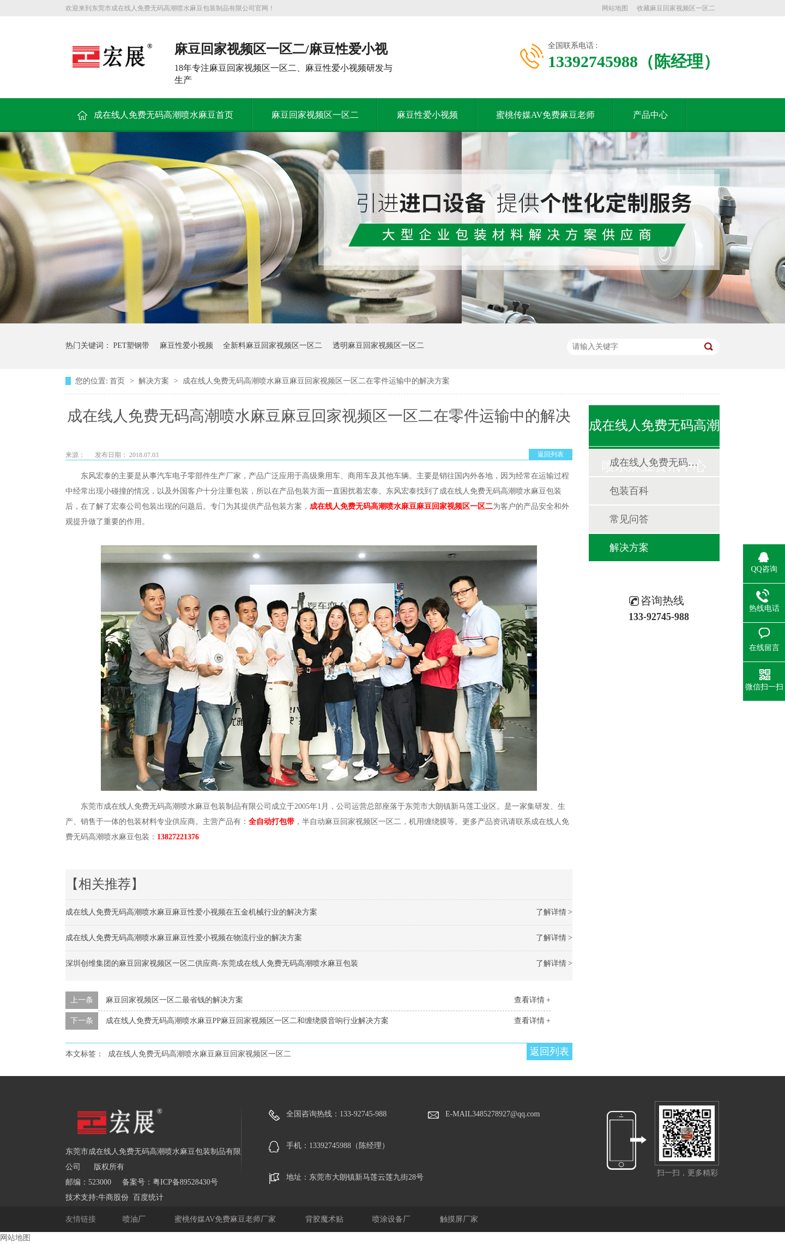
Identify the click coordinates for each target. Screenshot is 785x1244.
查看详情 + (532, 1000)
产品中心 (650, 114)
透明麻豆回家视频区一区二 (378, 345)
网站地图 (615, 8)
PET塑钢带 (131, 345)
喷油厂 (135, 1219)
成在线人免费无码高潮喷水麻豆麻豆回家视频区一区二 (401, 506)
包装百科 (629, 490)
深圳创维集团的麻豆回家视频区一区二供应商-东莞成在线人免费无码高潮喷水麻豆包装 (211, 963)
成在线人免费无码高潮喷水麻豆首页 (163, 114)
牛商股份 (113, 1197)
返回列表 (551, 454)
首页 (118, 381)
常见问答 (629, 519)
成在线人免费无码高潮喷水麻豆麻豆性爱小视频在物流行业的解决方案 (183, 938)
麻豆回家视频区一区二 (315, 114)
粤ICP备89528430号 (185, 1182)
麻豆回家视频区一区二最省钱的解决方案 (174, 1000)
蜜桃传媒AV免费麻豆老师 (545, 114)
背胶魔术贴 (325, 1219)
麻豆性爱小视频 (427, 114)
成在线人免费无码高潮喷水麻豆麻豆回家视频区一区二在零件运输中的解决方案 (316, 381)
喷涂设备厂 (392, 1219)
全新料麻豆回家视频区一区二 (272, 345)
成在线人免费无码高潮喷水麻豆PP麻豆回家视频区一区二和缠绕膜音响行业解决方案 (247, 1021)
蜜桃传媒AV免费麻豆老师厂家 (226, 1219)
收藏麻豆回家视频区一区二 (676, 8)
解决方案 (154, 381)
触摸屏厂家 (459, 1219)
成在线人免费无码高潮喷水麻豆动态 (653, 462)
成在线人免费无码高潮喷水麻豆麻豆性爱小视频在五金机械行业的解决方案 (191, 912)
